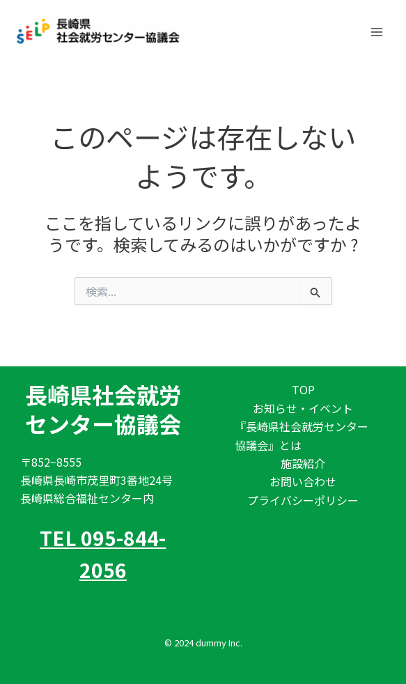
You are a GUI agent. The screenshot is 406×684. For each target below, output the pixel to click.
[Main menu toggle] (376, 31)
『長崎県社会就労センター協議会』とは (301, 435)
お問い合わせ (303, 481)
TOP (303, 389)
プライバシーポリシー (303, 500)
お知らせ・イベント (303, 408)
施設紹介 (303, 463)
